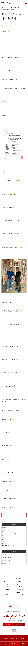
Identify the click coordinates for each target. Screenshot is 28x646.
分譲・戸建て (4, 584)
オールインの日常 (7, 557)
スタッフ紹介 (19, 587)
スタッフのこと (6, 563)
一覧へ (14, 515)
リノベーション (5, 589)
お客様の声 (18, 581)
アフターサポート (5, 587)
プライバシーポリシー (21, 594)
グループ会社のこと (7, 560)
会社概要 (18, 592)
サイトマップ (4, 597)
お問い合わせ (4, 594)
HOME (2, 7)
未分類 (4, 554)
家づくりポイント (20, 589)
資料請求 (14, 643)
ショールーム (4, 579)
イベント (18, 584)
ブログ (3, 592)
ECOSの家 (18, 579)
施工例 (3, 581)
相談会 (23, 643)
